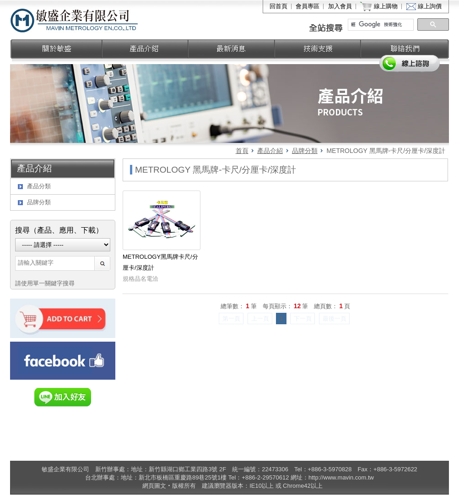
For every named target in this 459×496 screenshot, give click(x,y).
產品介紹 (270, 150)
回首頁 (278, 6)
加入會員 (340, 6)
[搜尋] (381, 25)
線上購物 (386, 6)
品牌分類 (305, 150)
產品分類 (39, 186)
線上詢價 (430, 6)
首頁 (242, 150)
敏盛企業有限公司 (75, 19)
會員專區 (307, 6)
